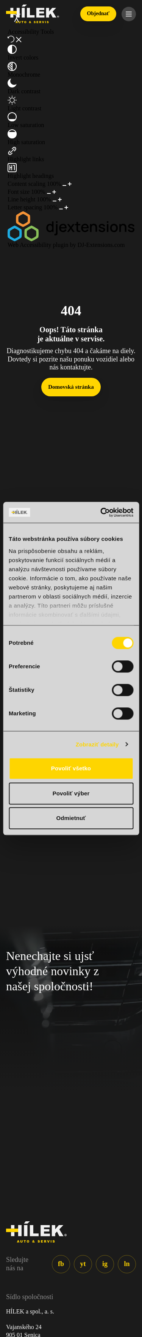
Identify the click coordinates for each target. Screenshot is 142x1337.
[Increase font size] (54, 192)
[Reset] (11, 39)
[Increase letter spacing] (66, 207)
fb (61, 1264)
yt (83, 1264)
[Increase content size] (70, 184)
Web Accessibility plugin (38, 245)
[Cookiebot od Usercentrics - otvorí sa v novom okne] (101, 512)
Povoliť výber (71, 793)
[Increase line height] (60, 199)
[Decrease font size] (49, 193)
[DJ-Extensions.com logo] (71, 226)
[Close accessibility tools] (19, 39)
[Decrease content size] (64, 185)
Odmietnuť (71, 818)
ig (105, 1264)
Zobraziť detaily (97, 744)
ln (127, 1264)
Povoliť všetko (71, 768)
